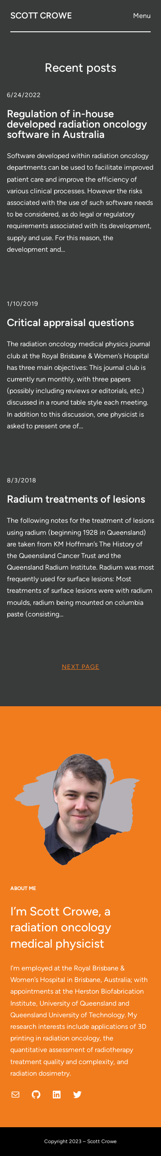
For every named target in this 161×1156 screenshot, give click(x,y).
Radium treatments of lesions (76, 499)
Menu (142, 16)
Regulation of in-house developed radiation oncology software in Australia (77, 124)
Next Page (81, 667)
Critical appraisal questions (70, 322)
